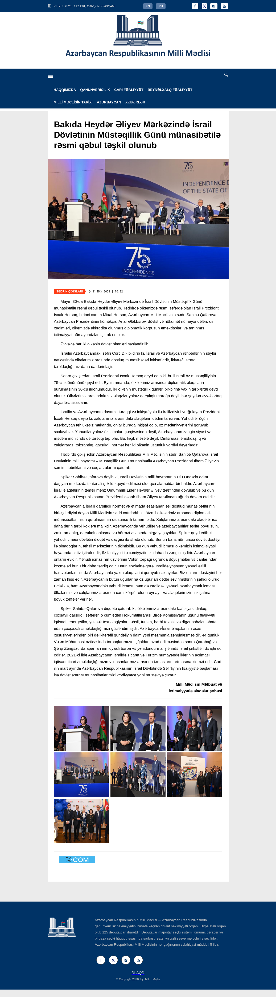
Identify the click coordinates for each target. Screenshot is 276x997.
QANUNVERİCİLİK (95, 90)
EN (148, 6)
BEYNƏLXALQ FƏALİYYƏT (170, 90)
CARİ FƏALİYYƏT (128, 90)
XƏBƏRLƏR (135, 102)
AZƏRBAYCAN (109, 102)
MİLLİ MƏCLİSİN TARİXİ (73, 102)
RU (161, 6)
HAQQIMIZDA (65, 90)
